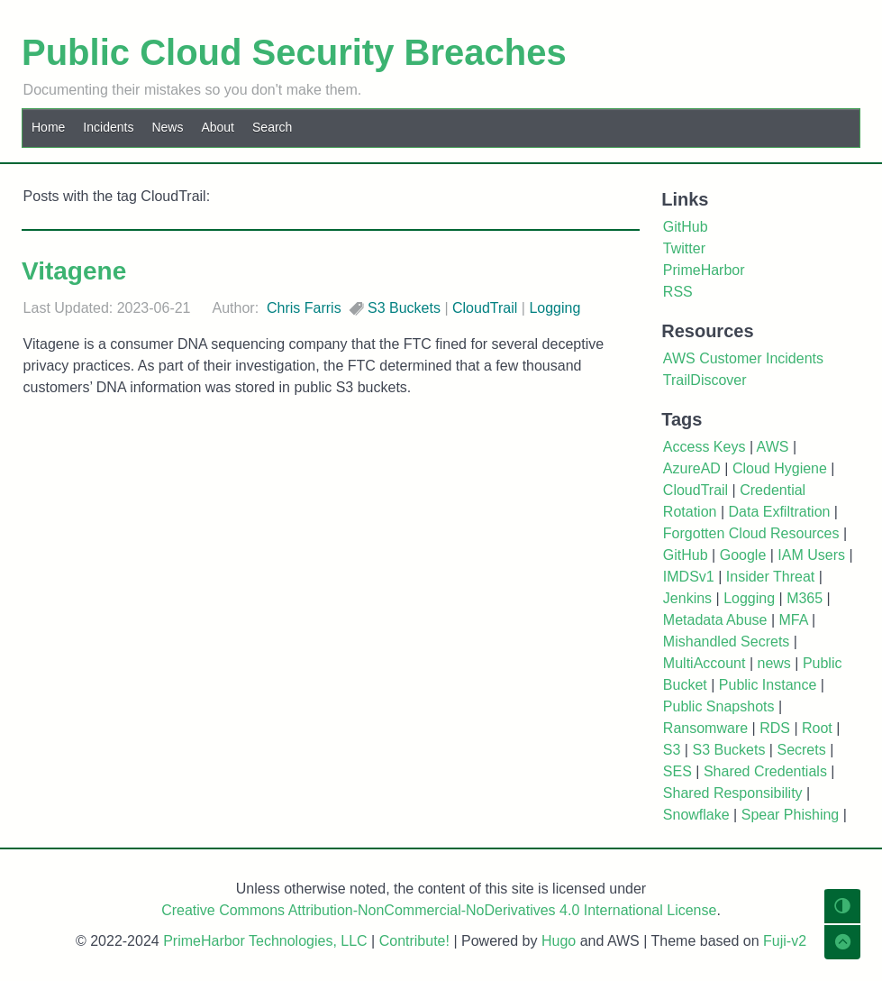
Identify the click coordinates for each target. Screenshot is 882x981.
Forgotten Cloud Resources (751, 533)
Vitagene (74, 271)
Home (48, 127)
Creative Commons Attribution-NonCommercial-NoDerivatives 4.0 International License (438, 910)
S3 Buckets (404, 308)
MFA (793, 620)
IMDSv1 (688, 576)
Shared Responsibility (733, 793)
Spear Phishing (790, 814)
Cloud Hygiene (779, 468)
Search (272, 127)
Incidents (108, 127)
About (217, 127)
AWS (773, 446)
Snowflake (696, 814)
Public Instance (768, 684)
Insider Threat (770, 576)
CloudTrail (484, 308)
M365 (805, 598)
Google (743, 555)
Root (817, 728)
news (773, 663)
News (167, 127)
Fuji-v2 (784, 941)
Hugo (558, 941)
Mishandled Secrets (726, 641)
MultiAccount (704, 663)
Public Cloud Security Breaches (294, 52)
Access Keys (704, 446)
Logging (554, 308)
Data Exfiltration (779, 511)
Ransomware (705, 728)
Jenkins (687, 598)
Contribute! (414, 941)
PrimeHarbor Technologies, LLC (265, 941)
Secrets (801, 749)
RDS (774, 728)
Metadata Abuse (715, 620)
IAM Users (811, 555)
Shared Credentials (765, 771)
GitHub (685, 555)
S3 (672, 749)
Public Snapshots (719, 706)
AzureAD (692, 468)
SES (677, 771)
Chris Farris (304, 308)
